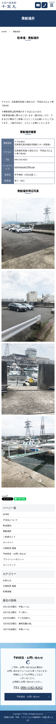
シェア (5, 496)
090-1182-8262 (32, 688)
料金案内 (7, 526)
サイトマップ (9, 565)
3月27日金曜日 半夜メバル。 (17, 629)
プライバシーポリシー (13, 559)
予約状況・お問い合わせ (14, 554)
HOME (4, 32)
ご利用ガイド (9, 537)
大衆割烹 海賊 (9, 548)
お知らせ (7, 580)
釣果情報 (7, 591)
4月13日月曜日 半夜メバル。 (17, 607)
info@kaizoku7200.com (24, 167)
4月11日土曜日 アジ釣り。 (16, 612)
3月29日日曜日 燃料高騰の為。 (18, 624)
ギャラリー (8, 542)
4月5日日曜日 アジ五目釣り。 (17, 618)
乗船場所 (7, 531)
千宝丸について (10, 520)
